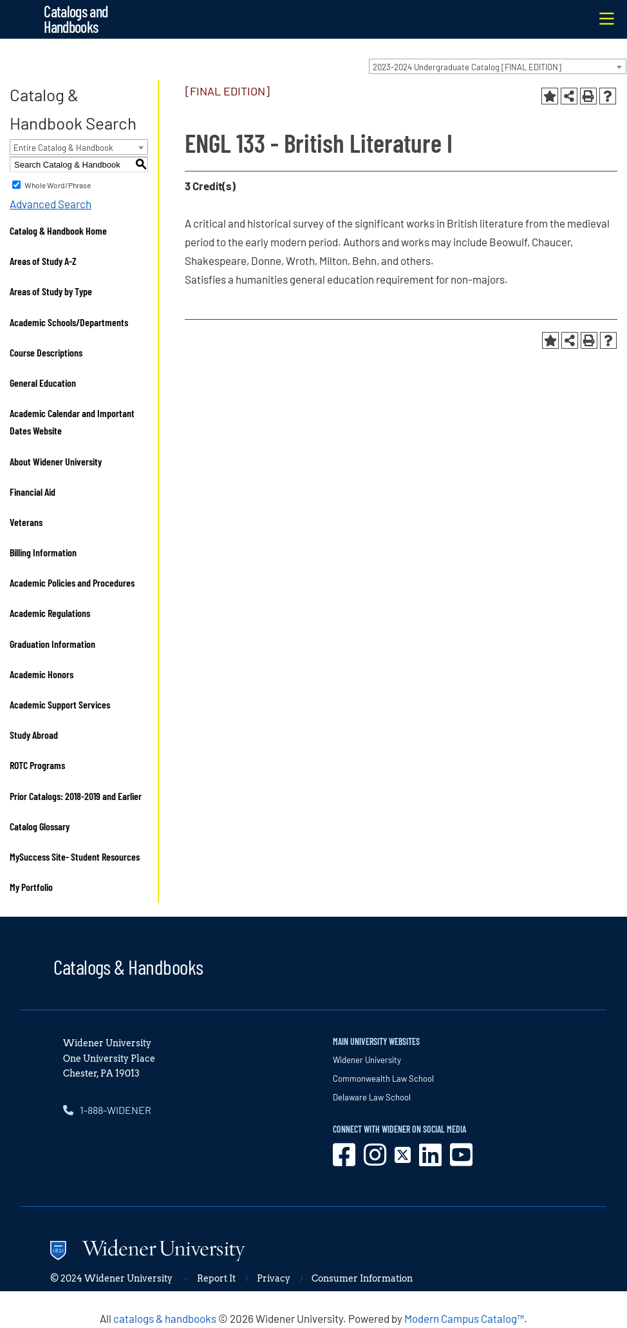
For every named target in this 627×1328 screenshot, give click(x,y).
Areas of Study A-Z (43, 261)
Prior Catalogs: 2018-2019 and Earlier (76, 796)
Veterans (26, 522)
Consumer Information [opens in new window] (362, 1278)
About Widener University (56, 461)
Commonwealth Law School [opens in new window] (383, 1078)
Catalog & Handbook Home (58, 230)
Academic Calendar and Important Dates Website (72, 421)
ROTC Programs (37, 765)
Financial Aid (32, 491)
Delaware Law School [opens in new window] (372, 1097)
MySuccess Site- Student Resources (75, 856)
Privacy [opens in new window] (273, 1278)
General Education (43, 382)
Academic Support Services (60, 704)
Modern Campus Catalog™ (464, 1318)
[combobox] (497, 66)
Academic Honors (41, 674)
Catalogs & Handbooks (128, 966)
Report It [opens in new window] (216, 1278)
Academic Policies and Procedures (72, 582)
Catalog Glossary (40, 826)
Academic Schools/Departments (69, 322)
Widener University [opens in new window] (367, 1060)
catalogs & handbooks (164, 1318)
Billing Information (43, 552)
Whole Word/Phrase (57, 185)
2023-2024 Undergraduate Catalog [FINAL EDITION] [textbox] (467, 67)
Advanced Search (50, 203)
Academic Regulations (50, 613)
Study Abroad (34, 734)
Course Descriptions (46, 352)
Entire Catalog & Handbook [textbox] (63, 147)
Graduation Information (52, 644)
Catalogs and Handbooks (76, 19)
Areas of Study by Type (51, 291)
